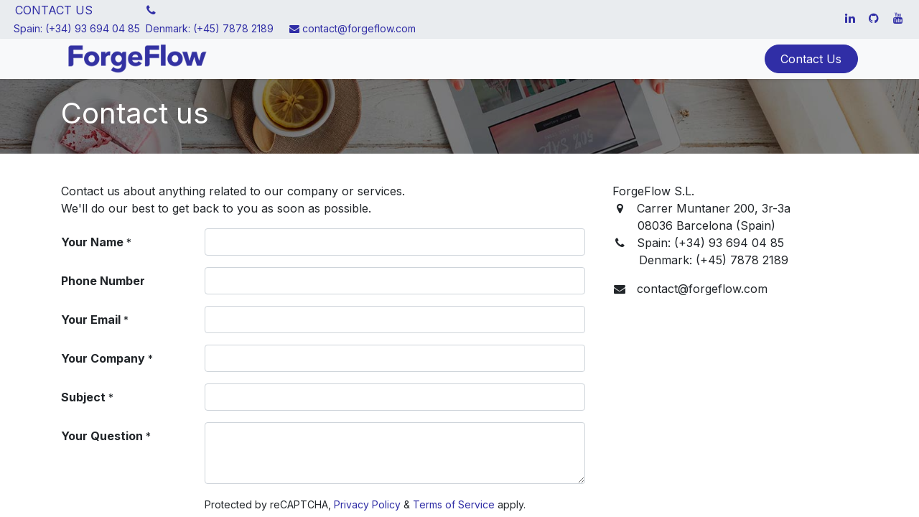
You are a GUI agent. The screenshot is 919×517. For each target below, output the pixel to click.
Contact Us (810, 59)
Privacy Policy (367, 504)
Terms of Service (454, 504)
